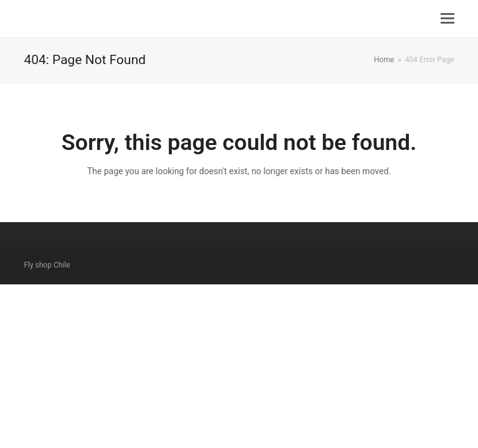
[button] (447, 18)
